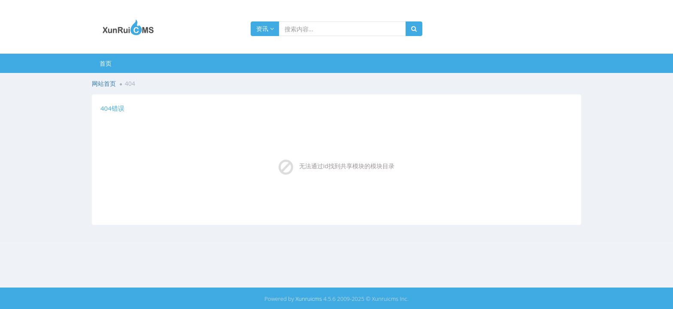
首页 (106, 63)
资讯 (265, 28)
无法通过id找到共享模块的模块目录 (346, 166)
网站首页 (104, 83)
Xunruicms (308, 299)
